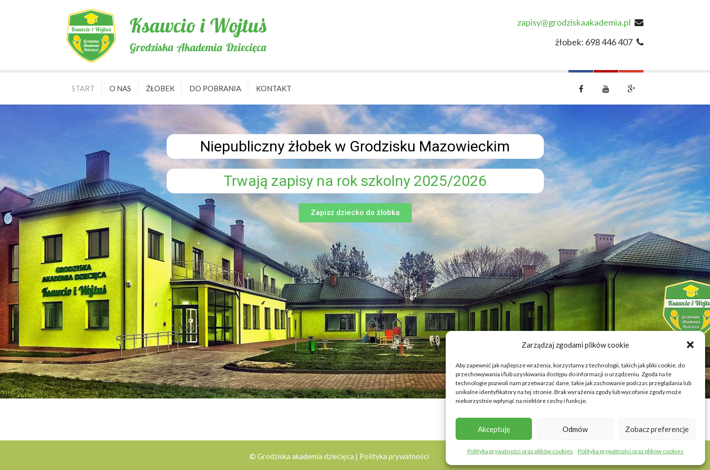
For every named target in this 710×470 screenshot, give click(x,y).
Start (83, 88)
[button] (690, 345)
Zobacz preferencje (657, 429)
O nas (120, 88)
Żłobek (160, 88)
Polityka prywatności (394, 456)
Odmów (575, 429)
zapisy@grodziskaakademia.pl (574, 22)
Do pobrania (215, 88)
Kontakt (273, 88)
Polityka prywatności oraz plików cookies (520, 451)
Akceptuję (494, 429)
